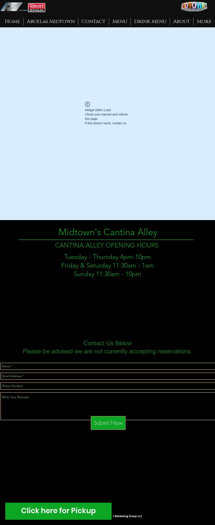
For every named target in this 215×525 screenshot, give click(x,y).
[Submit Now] (108, 423)
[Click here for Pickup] (58, 511)
